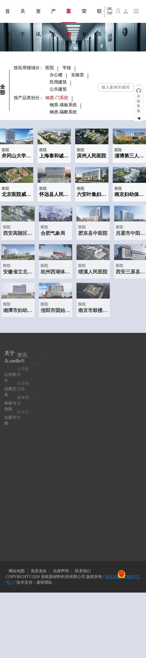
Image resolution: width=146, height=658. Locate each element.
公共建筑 (58, 89)
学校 (67, 67)
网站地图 (17, 571)
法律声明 (61, 571)
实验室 (77, 75)
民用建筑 (58, 82)
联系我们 (83, 571)
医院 (49, 67)
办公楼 (56, 75)
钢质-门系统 (56, 97)
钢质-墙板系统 (63, 105)
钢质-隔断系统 (63, 112)
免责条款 (39, 571)
